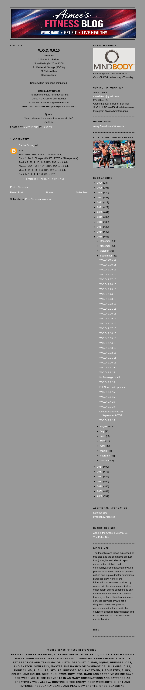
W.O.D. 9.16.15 (107, 333)
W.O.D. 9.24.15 (107, 294)
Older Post (82, 192)
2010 (100, 486)
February (105, 455)
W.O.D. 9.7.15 (107, 382)
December (106, 241)
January (105, 460)
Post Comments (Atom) (38, 199)
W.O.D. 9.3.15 (107, 406)
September (106, 255)
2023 (100, 197)
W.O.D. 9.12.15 (107, 352)
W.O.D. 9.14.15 (107, 343)
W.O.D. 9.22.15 (107, 303)
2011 (100, 481)
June (103, 436)
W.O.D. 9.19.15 (107, 318)
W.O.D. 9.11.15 (107, 357)
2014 (100, 466)
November (106, 245)
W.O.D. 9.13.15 (107, 348)
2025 (100, 187)
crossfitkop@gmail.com (106, 96)
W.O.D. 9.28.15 (107, 274)
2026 (100, 182)
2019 (100, 217)
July (102, 431)
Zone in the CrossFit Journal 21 (110, 532)
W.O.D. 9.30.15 (107, 264)
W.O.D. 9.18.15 (107, 323)
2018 (100, 222)
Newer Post (16, 192)
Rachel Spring (26, 145)
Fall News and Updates (112, 387)
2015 (100, 236)
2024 (100, 192)
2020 (100, 212)
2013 (100, 471)
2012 (100, 476)
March (104, 450)
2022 (100, 202)
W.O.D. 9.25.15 (107, 289)
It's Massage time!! (109, 377)
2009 (100, 491)
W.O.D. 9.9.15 (107, 367)
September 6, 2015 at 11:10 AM (41, 179)
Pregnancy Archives (104, 516)
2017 (100, 226)
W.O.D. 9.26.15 (107, 284)
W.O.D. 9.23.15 (107, 299)
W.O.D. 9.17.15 (107, 328)
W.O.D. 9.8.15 (107, 372)
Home (49, 192)
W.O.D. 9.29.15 (107, 269)
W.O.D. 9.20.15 (107, 313)
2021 (100, 207)
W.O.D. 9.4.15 (107, 401)
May (102, 441)
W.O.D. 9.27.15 (107, 279)
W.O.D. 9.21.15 (107, 308)
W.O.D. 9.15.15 (107, 338)
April (103, 445)
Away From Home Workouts (108, 126)
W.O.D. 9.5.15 (107, 396)
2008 (100, 496)
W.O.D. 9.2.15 (107, 420)
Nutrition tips (100, 512)
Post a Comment (19, 187)
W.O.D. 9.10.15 (107, 362)
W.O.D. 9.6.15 (107, 392)
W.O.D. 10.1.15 (107, 259)
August (104, 426)
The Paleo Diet (101, 537)
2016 (100, 231)
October (105, 250)
